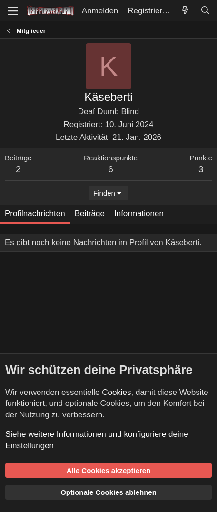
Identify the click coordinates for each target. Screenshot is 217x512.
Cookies (116, 392)
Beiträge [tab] (90, 213)
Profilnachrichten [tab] (35, 213)
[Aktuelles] (185, 10)
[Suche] (205, 10)
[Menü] (13, 10)
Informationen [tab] (139, 213)
